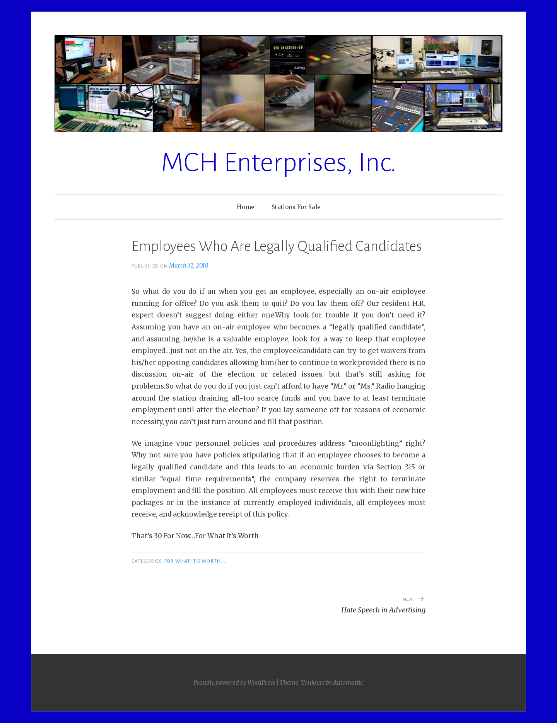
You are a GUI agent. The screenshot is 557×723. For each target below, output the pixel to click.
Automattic (348, 682)
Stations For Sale (296, 207)
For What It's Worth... (195, 561)
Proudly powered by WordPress (234, 682)
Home (246, 207)
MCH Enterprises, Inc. (278, 162)
